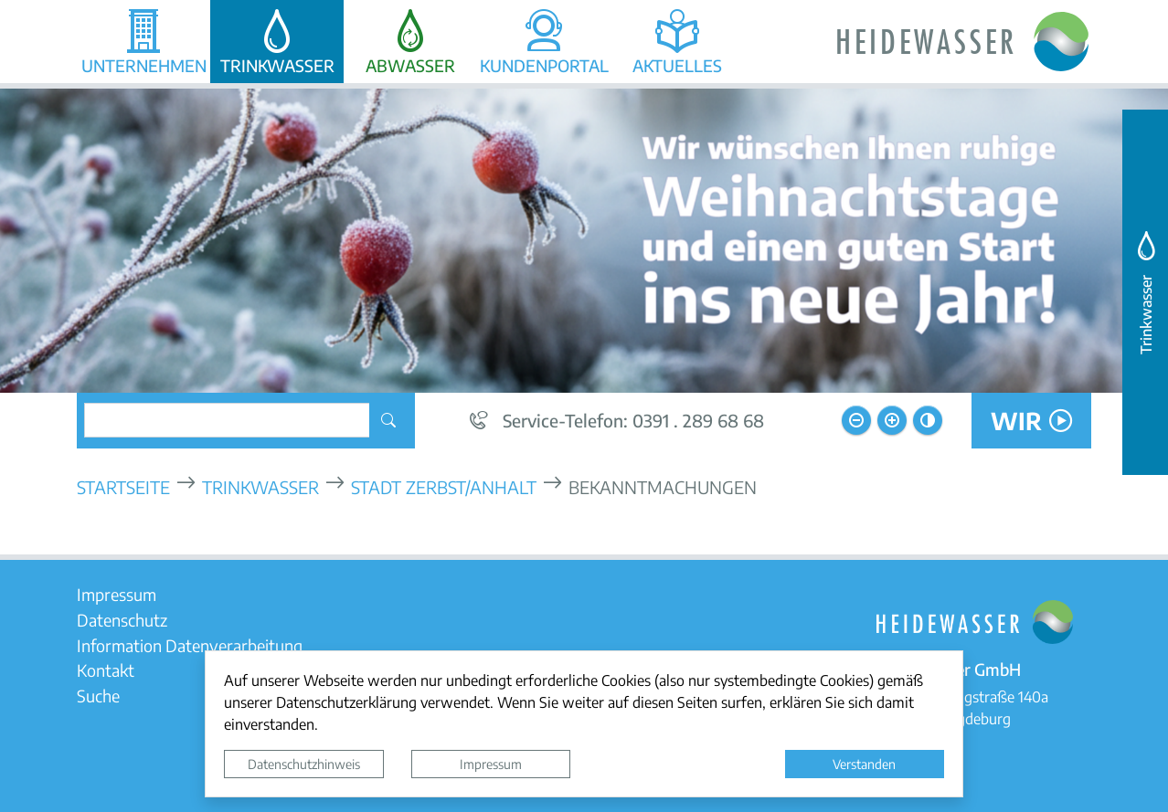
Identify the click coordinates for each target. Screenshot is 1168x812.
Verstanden (864, 763)
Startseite (123, 486)
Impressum (491, 763)
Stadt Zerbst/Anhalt (443, 486)
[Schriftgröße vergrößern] (892, 420)
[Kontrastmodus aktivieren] (927, 420)
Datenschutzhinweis (304, 763)
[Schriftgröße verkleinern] (856, 420)
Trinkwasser (260, 486)
